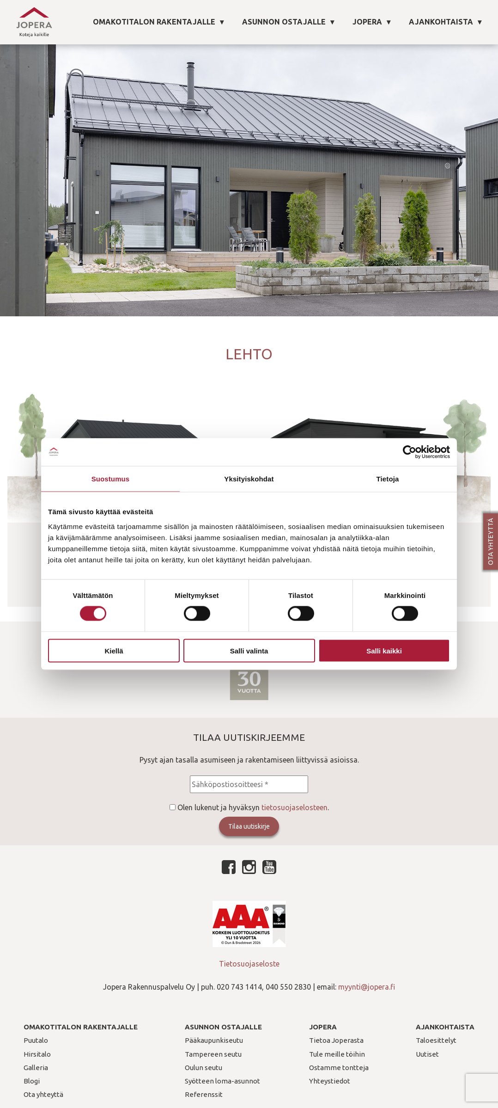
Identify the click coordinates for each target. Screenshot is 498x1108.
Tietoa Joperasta (336, 1040)
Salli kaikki (384, 650)
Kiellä (113, 650)
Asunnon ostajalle (284, 22)
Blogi (32, 1081)
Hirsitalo (37, 1054)
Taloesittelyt (436, 1040)
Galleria (36, 1067)
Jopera (367, 22)
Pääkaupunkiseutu (214, 1040)
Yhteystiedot (329, 1081)
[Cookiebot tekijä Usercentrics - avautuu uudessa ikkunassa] (409, 452)
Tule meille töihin (337, 1054)
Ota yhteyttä (490, 541)
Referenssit (204, 1094)
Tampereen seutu (213, 1054)
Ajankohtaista (441, 22)
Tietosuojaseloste (249, 964)
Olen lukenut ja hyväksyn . (253, 807)
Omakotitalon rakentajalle (154, 22)
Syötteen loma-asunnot (222, 1081)
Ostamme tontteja (339, 1067)
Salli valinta (249, 650)
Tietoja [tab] (388, 479)
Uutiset (427, 1054)
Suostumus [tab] (110, 479)
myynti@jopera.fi (366, 987)
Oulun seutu (203, 1067)
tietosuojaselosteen (294, 807)
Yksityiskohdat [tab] (248, 479)
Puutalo (36, 1040)
